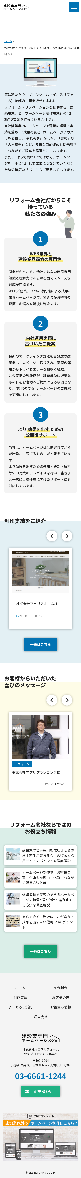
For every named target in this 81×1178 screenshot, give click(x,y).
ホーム (8, 41)
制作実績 (20, 997)
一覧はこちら (40, 644)
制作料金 (61, 987)
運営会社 (41, 1016)
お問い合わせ (43, 1091)
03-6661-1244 (40, 1075)
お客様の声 (60, 997)
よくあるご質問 (20, 1007)
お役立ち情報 (60, 1007)
